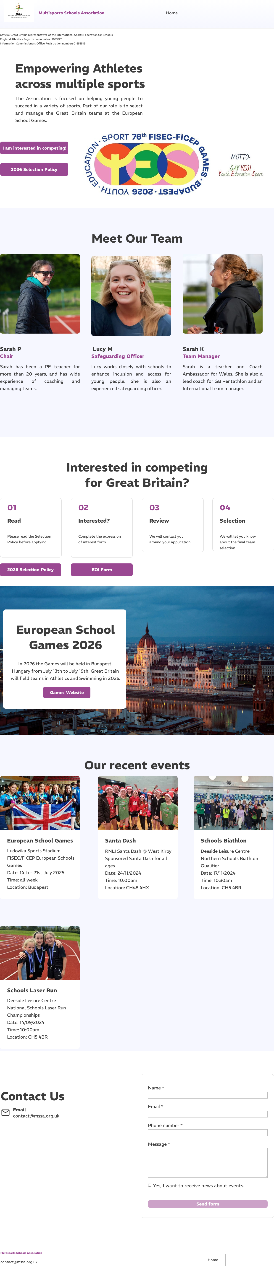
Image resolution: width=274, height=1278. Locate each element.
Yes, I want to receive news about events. (199, 1185)
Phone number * (165, 1125)
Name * (156, 1088)
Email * (155, 1106)
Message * (159, 1144)
